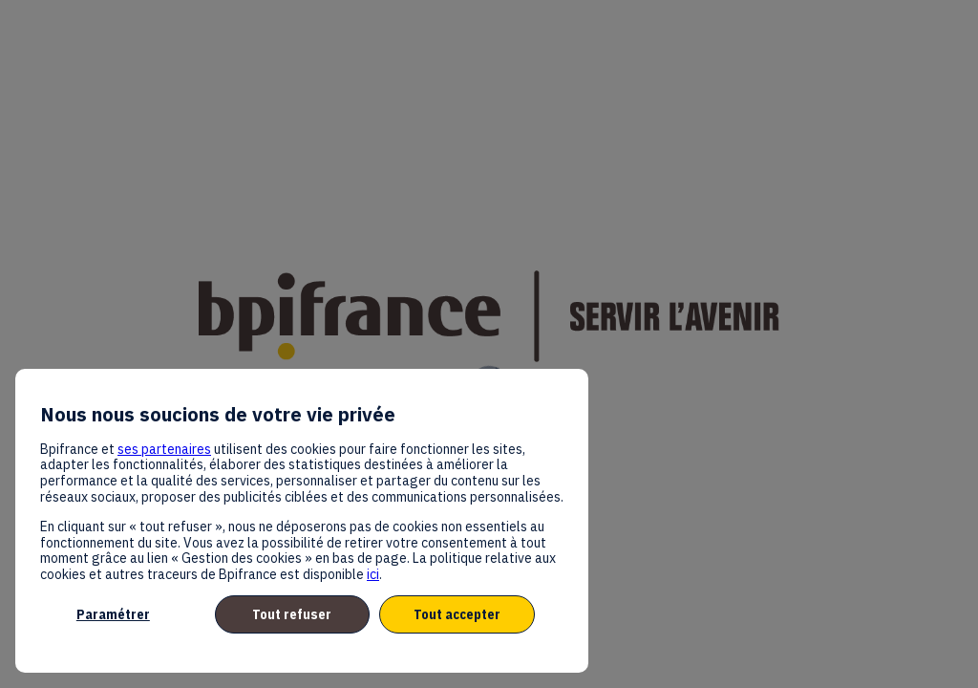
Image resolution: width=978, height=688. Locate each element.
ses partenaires (164, 449)
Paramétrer (113, 614)
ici (373, 574)
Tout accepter (457, 614)
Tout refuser (291, 614)
